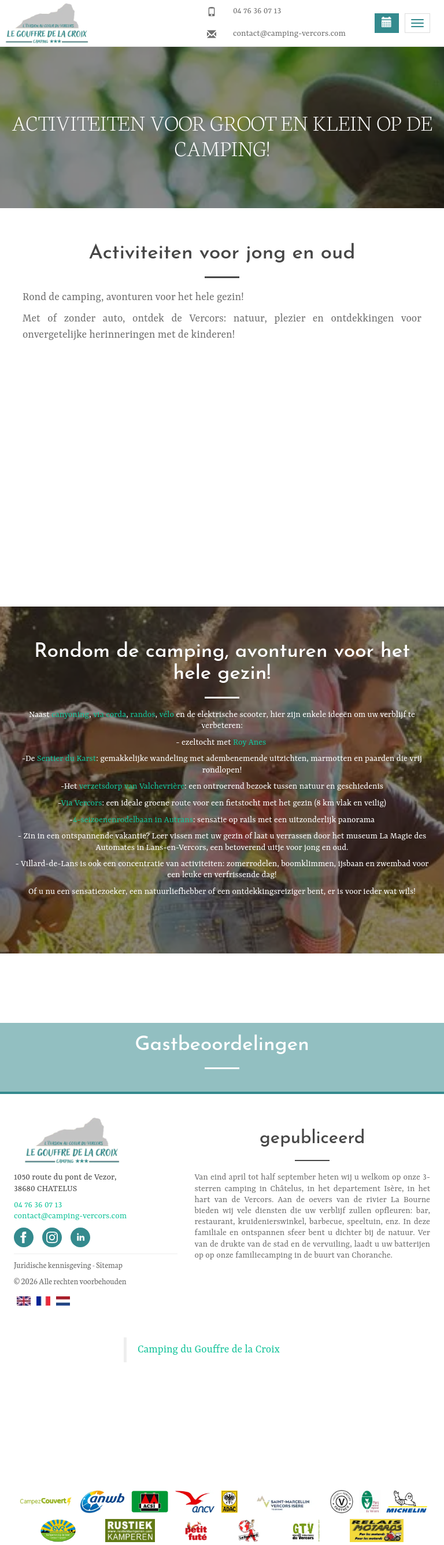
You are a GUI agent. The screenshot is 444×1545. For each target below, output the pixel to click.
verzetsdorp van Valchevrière (131, 786)
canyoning (70, 714)
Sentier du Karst (66, 758)
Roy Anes (249, 742)
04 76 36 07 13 (257, 11)
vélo (167, 714)
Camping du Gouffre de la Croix (209, 1349)
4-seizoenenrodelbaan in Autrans (133, 820)
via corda (109, 714)
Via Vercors (81, 803)
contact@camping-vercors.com (289, 33)
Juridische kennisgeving (52, 1264)
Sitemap (109, 1264)
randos (142, 714)
